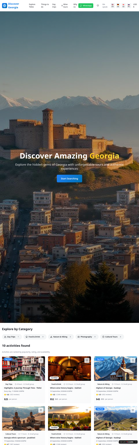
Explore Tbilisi (32, 5)
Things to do (45, 5)
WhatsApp (86, 5)
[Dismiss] (135, 441)
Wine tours (64, 5)
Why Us (75, 5)
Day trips (54, 5)
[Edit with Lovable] (126, 441)
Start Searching (69, 178)
